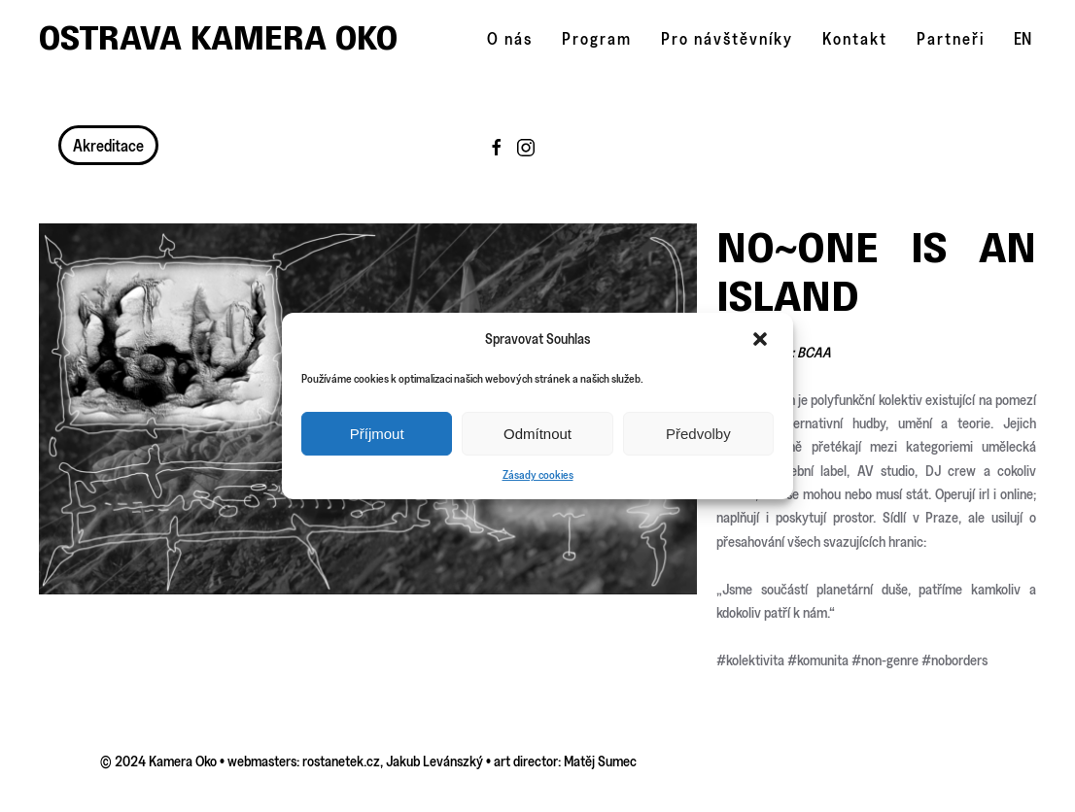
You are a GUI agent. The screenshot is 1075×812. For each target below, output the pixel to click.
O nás (510, 38)
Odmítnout (537, 433)
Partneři (951, 38)
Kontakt (854, 38)
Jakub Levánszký (434, 761)
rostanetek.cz (341, 761)
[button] (762, 339)
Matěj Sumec (600, 761)
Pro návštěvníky (727, 38)
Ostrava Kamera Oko (218, 37)
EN (1022, 38)
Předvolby (698, 433)
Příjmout (377, 433)
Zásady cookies (538, 474)
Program (597, 38)
